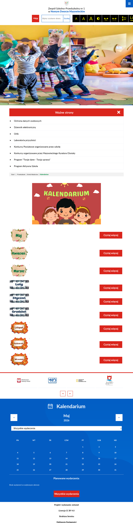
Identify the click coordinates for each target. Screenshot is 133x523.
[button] (19, 243)
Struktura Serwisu (66, 516)
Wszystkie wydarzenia (66, 493)
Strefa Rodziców (32, 174)
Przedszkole (21, 174)
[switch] (106, 18)
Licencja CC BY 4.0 (67, 510)
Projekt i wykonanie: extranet (66, 505)
